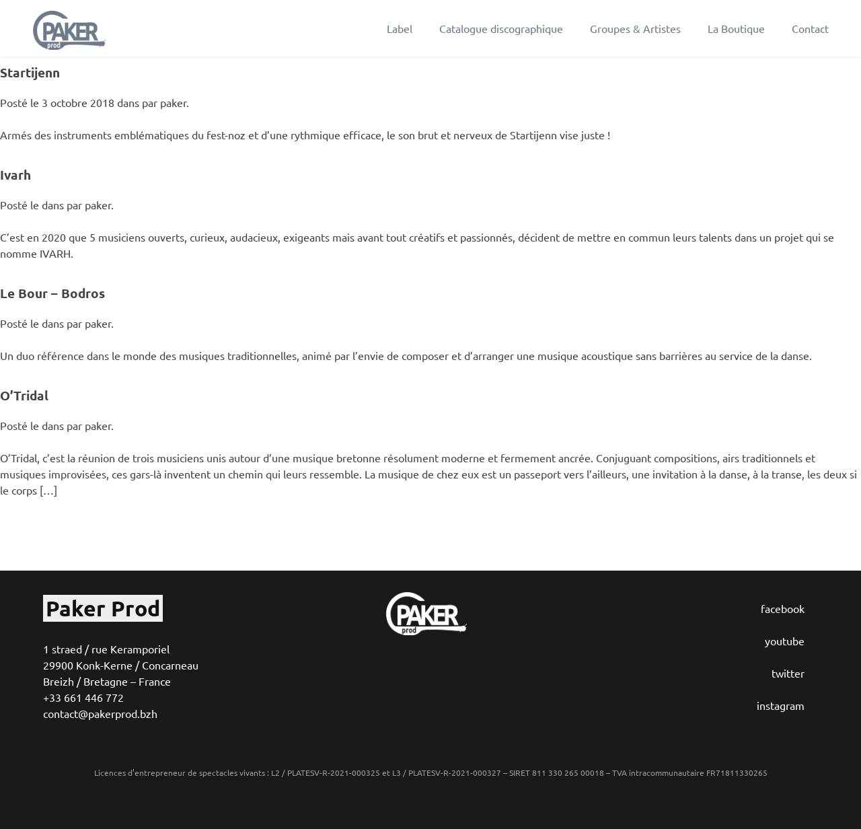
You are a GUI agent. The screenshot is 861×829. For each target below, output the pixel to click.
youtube (784, 640)
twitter (788, 673)
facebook (782, 608)
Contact (810, 28)
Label (399, 28)
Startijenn (30, 72)
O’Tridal (24, 395)
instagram (780, 705)
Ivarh (15, 174)
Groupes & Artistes (635, 28)
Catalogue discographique (501, 28)
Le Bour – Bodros (52, 293)
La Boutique (736, 28)
